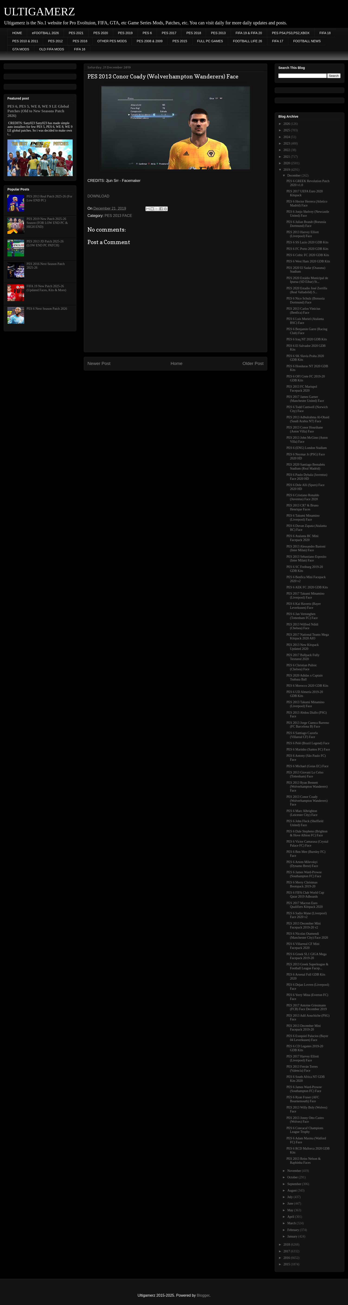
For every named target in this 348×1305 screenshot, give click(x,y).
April (291, 1216)
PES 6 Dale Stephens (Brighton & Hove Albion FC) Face (307, 833)
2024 (287, 137)
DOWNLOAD (98, 196)
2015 (287, 1264)
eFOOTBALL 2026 (45, 33)
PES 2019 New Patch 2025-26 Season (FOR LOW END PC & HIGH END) (47, 223)
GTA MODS (20, 49)
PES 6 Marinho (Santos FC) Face (308, 749)
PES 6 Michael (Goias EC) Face (308, 766)
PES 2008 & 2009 (149, 41)
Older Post (253, 363)
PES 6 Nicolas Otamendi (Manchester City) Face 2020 (307, 935)
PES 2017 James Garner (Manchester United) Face (305, 399)
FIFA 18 (325, 33)
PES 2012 (55, 41)
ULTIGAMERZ (39, 11)
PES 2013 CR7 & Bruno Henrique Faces (303, 507)
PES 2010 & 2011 (25, 41)
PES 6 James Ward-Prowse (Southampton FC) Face (304, 874)
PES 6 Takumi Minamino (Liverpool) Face (303, 517)
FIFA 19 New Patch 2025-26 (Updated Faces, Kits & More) (46, 288)
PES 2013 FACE (118, 216)
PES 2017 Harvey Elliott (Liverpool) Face (303, 1058)
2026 (287, 124)
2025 (287, 130)
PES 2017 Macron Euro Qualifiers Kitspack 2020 (305, 905)
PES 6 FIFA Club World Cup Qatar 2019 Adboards (305, 894)
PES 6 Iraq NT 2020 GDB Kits (307, 339)
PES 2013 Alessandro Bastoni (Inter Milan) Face (306, 548)
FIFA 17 (277, 41)
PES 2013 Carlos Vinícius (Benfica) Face (303, 310)
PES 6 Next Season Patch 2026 (47, 308)
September (294, 1184)
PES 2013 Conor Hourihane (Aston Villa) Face (305, 429)
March (291, 1223)
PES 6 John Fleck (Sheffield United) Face (305, 823)
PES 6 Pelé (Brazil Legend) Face (308, 743)
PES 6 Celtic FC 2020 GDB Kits (308, 255)
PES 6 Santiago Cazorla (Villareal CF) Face (302, 735)
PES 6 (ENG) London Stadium (307, 448)
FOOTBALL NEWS (307, 41)
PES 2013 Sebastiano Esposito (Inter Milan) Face (306, 558)
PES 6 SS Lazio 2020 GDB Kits (307, 242)
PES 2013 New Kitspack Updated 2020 (303, 647)
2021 (287, 156)
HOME (17, 33)
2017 (287, 1251)
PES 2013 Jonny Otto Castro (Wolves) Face (305, 1120)
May (290, 1210)
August (292, 1190)
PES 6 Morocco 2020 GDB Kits (307, 685)
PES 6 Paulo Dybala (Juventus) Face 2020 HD (307, 476)
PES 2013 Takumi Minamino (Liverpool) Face (305, 704)
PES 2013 (218, 33)
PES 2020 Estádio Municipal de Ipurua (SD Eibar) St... (307, 280)
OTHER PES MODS (112, 41)
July (290, 1197)
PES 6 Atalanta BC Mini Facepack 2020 (303, 538)
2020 (287, 163)
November (294, 1171)
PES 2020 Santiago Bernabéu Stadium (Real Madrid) (306, 466)
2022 (287, 150)
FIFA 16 (79, 49)
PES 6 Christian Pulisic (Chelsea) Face (302, 667)
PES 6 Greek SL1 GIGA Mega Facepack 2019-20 (306, 956)
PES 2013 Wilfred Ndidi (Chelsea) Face (302, 626)
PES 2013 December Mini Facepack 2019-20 (304, 1027)
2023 (287, 143)
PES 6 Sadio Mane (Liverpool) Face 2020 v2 (307, 915)
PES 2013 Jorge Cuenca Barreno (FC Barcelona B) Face (308, 724)
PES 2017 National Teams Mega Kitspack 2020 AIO (308, 636)
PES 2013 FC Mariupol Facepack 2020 (302, 388)
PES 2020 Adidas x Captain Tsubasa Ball (305, 677)
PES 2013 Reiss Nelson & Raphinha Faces (304, 1160)
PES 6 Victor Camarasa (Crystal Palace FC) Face (307, 843)
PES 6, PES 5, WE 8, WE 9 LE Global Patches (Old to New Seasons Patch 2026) (38, 111)
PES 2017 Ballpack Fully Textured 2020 (303, 657)
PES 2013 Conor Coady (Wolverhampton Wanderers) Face (307, 800)
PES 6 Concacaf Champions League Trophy (305, 1130)
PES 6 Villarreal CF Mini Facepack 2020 (303, 946)
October (293, 1177)
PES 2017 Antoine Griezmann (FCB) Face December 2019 (307, 1007)
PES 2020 (100, 33)
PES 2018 (193, 33)
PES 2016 (80, 41)
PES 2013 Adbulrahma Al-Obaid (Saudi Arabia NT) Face (308, 419)
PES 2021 (76, 33)
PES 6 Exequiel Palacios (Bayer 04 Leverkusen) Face (307, 1038)
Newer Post (98, 363)
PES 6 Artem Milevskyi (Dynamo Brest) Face (302, 864)
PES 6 (147, 33)
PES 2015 (180, 41)
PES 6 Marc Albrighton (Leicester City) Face (302, 813)
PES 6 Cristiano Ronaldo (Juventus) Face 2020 (303, 497)
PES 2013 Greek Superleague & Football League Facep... (307, 966)
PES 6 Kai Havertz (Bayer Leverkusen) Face (304, 605)
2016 (287, 1258)
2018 (287, 1244)
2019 (287, 169)
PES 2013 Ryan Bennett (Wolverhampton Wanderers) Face (307, 786)
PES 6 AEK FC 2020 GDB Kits (307, 587)
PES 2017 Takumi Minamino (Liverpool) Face (305, 595)
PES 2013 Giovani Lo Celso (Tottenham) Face (305, 774)
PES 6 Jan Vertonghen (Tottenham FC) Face (302, 616)
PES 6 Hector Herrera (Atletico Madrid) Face (307, 203)
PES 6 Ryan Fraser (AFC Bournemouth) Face (303, 1099)
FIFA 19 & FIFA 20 (249, 33)
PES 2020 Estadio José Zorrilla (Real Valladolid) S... (307, 290)
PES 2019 (125, 33)
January (292, 1236)
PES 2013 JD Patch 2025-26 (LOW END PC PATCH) (45, 243)
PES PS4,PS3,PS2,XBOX (290, 33)
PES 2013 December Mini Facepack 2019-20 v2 (304, 925)
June (290, 1203)
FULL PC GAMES (210, 41)
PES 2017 (169, 33)
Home (176, 363)
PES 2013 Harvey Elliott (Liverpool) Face (303, 234)
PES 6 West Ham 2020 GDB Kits (308, 261)
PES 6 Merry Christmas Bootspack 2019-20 (302, 884)
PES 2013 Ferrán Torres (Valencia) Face (302, 1068)
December (294, 175)
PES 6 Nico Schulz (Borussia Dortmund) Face (306, 300)
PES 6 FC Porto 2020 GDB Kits (307, 249)
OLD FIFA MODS (51, 49)
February (293, 1230)
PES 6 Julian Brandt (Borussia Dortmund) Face (306, 224)
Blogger (203, 1295)
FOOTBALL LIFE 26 (247, 41)
